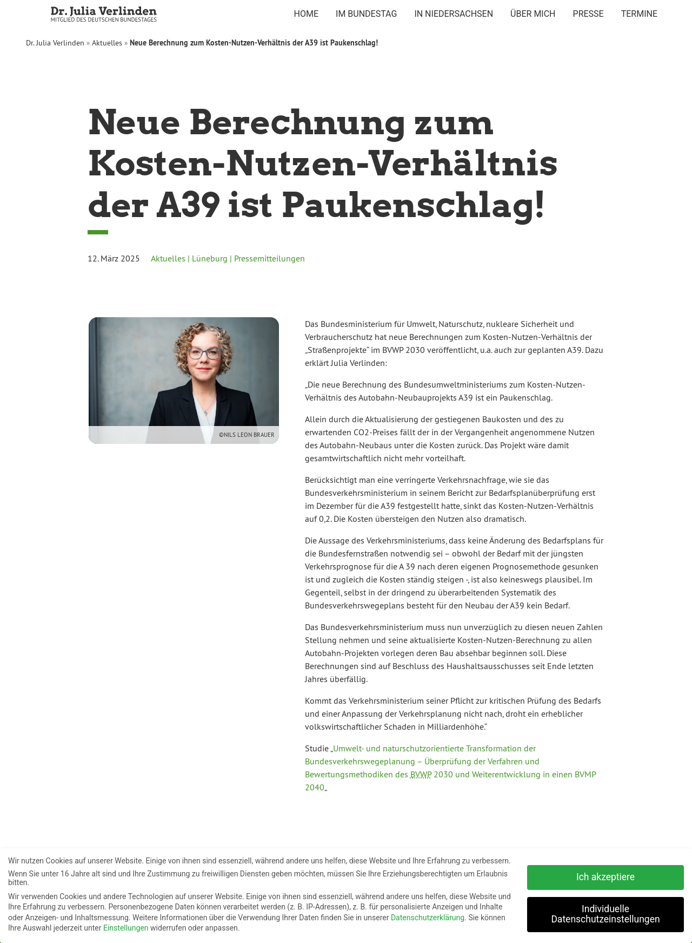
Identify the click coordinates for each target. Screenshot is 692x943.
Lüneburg (210, 258)
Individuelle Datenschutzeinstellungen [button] (605, 912)
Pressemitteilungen (269, 258)
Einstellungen (126, 925)
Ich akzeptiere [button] (605, 874)
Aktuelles (107, 43)
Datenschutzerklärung (427, 915)
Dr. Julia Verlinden (55, 43)
